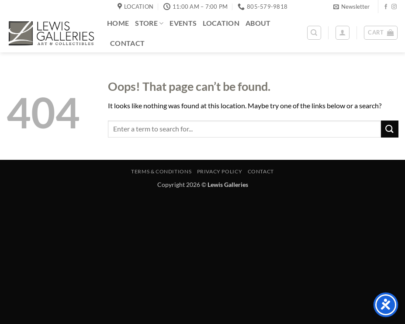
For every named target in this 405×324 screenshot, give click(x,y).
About (258, 23)
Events (183, 23)
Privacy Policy (219, 171)
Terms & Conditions (161, 171)
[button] (351, 6)
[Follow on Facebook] (385, 7)
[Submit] (389, 129)
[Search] (314, 33)
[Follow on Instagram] (394, 7)
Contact (127, 43)
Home (118, 23)
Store (149, 23)
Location (221, 23)
